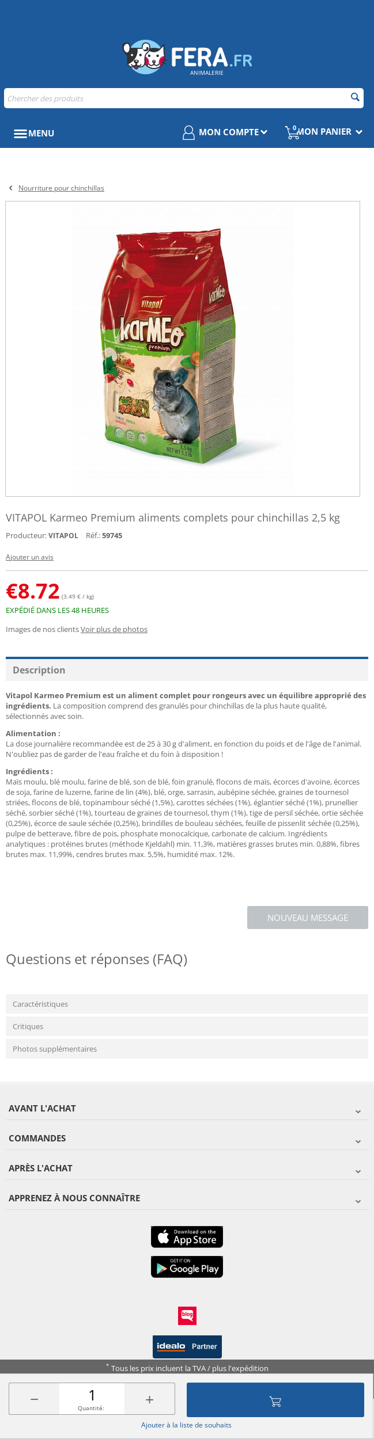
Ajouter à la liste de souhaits (186, 1425)
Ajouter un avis (30, 557)
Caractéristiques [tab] (40, 1004)
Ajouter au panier (275, 1399)
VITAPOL (63, 535)
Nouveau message (307, 917)
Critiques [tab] (28, 1026)
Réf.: (93, 535)
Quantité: (91, 1408)
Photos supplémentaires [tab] (55, 1049)
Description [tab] (39, 670)
